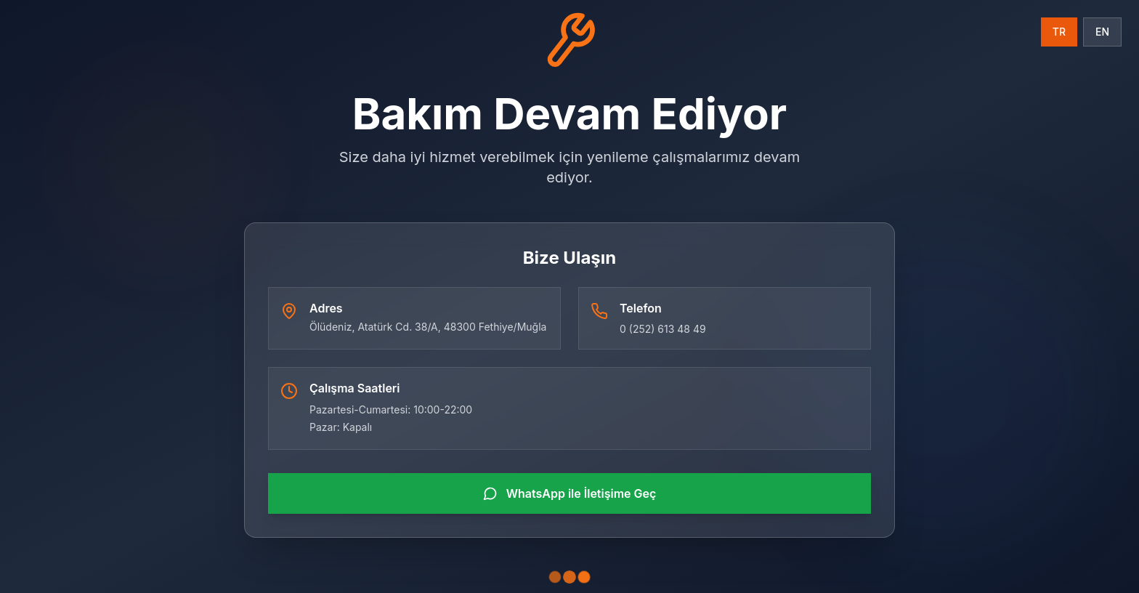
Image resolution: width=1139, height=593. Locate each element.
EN (1102, 31)
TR (1059, 31)
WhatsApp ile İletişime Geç (570, 493)
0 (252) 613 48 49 (663, 329)
